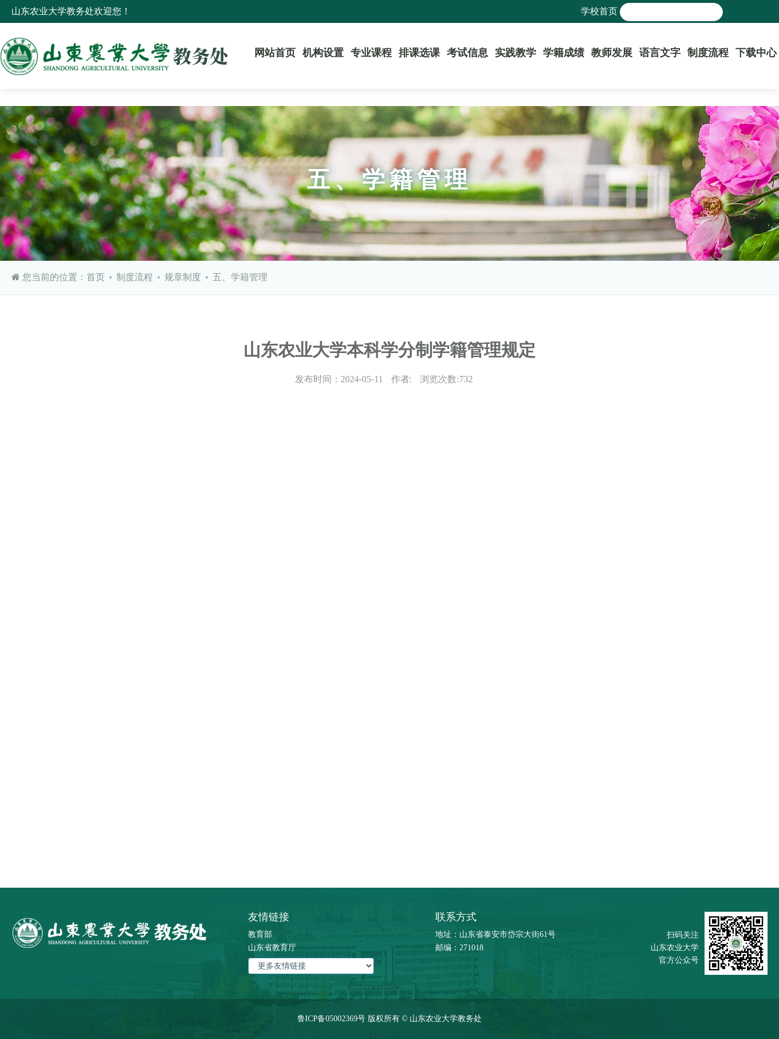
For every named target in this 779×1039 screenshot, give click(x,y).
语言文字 (659, 52)
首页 (95, 277)
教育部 (260, 934)
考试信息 (467, 52)
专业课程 (371, 52)
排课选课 (419, 52)
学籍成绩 (563, 52)
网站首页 (275, 52)
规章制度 (182, 277)
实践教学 (515, 52)
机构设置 (323, 52)
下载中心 (756, 52)
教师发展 (611, 52)
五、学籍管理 (240, 277)
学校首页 (599, 11)
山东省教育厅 (272, 947)
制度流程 (708, 52)
